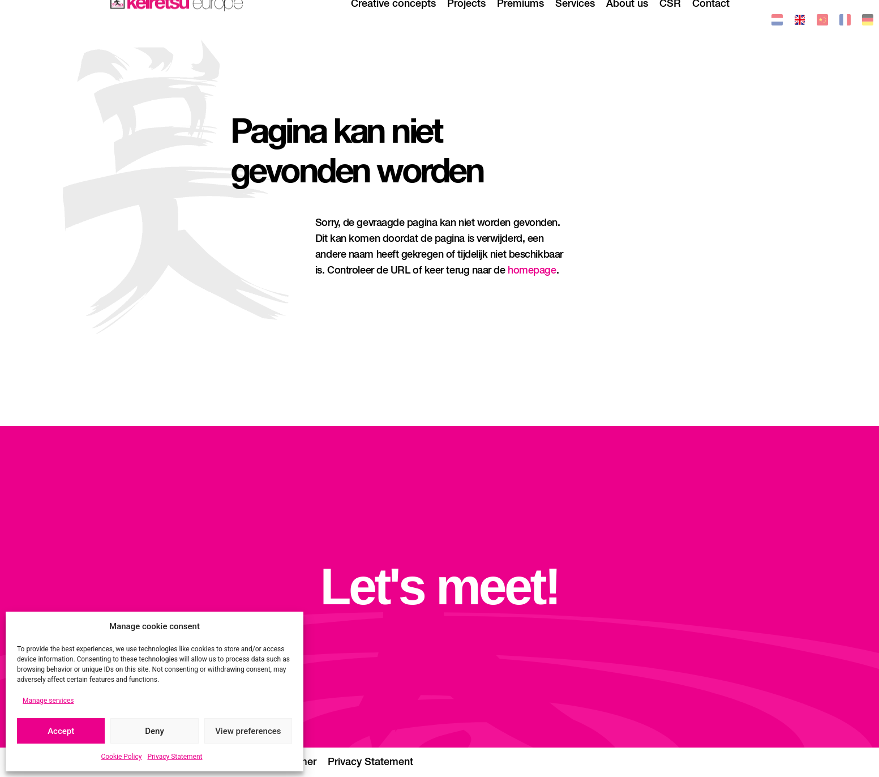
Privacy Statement (174, 757)
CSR (670, 20)
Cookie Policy (121, 757)
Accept (61, 731)
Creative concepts (393, 20)
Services (575, 20)
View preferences (248, 731)
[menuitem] (777, 21)
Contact (711, 20)
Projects (466, 20)
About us (627, 20)
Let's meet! (439, 586)
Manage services (48, 701)
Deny (154, 731)
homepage (532, 271)
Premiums (520, 20)
